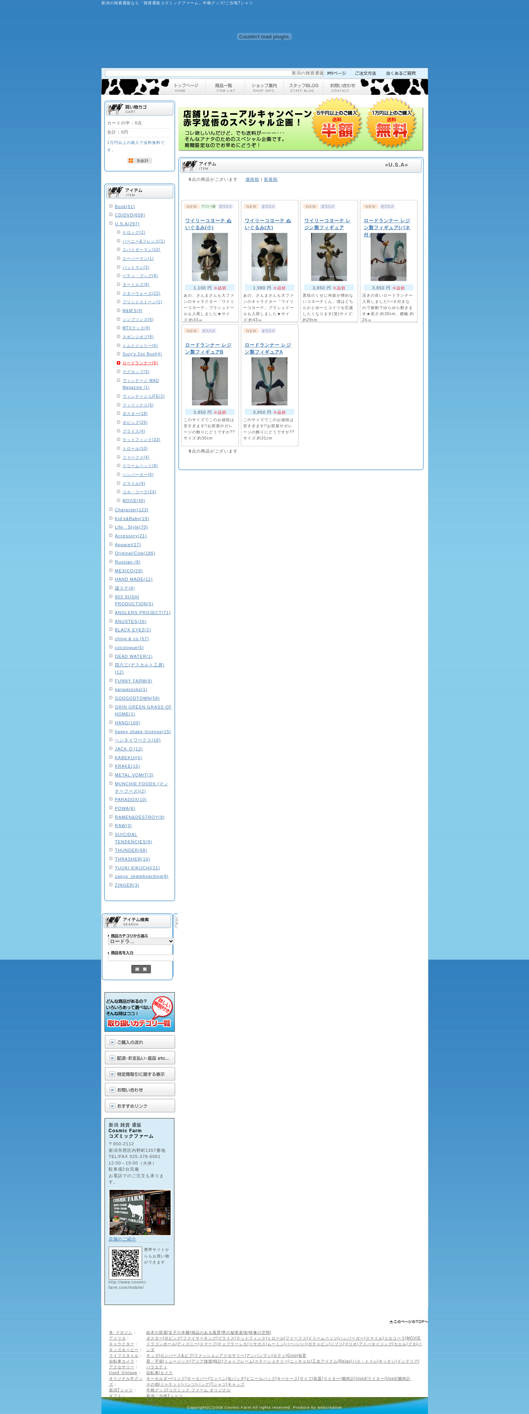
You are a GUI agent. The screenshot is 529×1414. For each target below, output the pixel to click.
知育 (302, 1355)
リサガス (257, 1344)
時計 (218, 1361)
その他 (152, 1384)
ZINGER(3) (127, 885)
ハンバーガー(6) (138, 474)
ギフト (115, 1396)
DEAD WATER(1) (134, 656)
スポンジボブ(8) (138, 337)
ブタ (412, 1344)
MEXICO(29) (129, 570)
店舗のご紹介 (122, 1239)
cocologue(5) (129, 647)
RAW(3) (123, 825)
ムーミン (275, 1344)
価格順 (252, 179)
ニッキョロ (300, 1361)
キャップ (236, 1384)
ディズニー (187, 1344)
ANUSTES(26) (131, 621)
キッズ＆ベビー (124, 1350)
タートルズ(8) (136, 284)
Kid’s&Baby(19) (132, 518)
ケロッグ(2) (134, 232)
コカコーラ (394, 1338)
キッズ (152, 1355)
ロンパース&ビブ (176, 1355)
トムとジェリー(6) (140, 346)
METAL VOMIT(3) (134, 775)
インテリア (407, 1361)
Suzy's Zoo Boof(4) (142, 354)
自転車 (152, 1373)
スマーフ (208, 1344)
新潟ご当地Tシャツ (164, 1396)
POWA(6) (125, 808)
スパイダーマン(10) (142, 250)
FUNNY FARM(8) (134, 681)
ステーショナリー (272, 1361)
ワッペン (217, 1378)
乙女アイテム (325, 1361)
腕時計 (348, 1378)
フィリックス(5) (138, 405)
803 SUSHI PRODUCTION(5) (134, 600)
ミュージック (177, 1361)
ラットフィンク (251, 1338)
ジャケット (170, 1384)
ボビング (172, 1338)
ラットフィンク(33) (142, 440)
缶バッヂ (236, 1378)
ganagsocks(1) (131, 689)
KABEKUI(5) (128, 757)
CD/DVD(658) (130, 215)
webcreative (330, 1407)
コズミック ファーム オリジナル (200, 1390)
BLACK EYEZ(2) (133, 630)
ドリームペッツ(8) (140, 466)
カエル (400, 1344)
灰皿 (317, 1378)
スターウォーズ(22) (142, 293)
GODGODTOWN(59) (137, 698)
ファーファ (296, 1338)
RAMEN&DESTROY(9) (140, 817)
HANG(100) (127, 722)
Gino (292, 1355)
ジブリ (336, 1344)
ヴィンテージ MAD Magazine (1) (141, 384)
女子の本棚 (179, 1332)
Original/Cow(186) (135, 553)
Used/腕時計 (398, 1378)
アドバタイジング (376, 1344)
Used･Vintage (123, 1373)
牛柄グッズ (156, 1390)
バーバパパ (296, 1344)
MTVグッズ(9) (136, 328)
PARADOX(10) (131, 799)
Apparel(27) (128, 544)
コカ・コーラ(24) (139, 492)
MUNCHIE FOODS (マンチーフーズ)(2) (141, 787)
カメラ (166, 1373)
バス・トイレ (365, 1361)
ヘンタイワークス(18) (138, 740)
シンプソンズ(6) (138, 319)
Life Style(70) (131, 527)
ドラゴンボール (161, 1344)
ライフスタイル (124, 1355)
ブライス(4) (134, 431)
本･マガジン (121, 1332)
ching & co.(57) (132, 638)
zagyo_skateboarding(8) (142, 876)
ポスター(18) (135, 413)
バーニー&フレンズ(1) (144, 241)
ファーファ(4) (136, 457)
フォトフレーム (238, 1361)
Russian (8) (128, 562)
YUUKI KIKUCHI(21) (137, 868)
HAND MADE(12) (134, 579)
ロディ (279, 1355)
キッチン (387, 1361)
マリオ (351, 1344)
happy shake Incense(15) (143, 731)
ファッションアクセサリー (219, 1355)
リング (179, 1378)
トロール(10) (135, 448)
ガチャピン (318, 1344)
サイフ (306, 1378)
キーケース (287, 1378)
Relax (345, 1361)
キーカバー (197, 1378)
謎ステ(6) (125, 588)
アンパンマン (259, 1355)
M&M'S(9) (133, 311)
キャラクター (121, 1344)
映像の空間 (259, 1332)
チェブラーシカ (232, 1344)
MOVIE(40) (134, 501)
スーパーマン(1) (138, 258)
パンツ (189, 1384)
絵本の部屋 (156, 1332)
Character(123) (132, 509)
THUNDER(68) (131, 850)
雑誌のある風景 (206, 1332)
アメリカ (117, 1338)
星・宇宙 (154, 1361)
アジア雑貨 (201, 1361)
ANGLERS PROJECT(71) (143, 612)
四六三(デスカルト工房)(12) (139, 668)
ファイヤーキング (200, 1338)
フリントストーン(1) (142, 302)
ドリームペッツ (323, 1338)
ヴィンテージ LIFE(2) (144, 396)
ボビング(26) (135, 422)
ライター (331, 1378)
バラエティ (156, 1367)
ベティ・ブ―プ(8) (140, 276)
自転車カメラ (121, 1361)
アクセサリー (121, 1367)
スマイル (374, 1338)
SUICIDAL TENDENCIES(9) (133, 838)
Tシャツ (218, 1384)
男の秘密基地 (234, 1332)
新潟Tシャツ (121, 1390)
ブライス (226, 1338)
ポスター (154, 1338)
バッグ (203, 1384)
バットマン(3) (136, 267)
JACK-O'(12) (129, 749)
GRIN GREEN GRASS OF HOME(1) (143, 711)
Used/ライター (370, 1378)
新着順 (271, 179)
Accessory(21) (131, 536)
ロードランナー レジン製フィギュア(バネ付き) (387, 228)
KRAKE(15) (127, 766)
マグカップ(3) (136, 372)
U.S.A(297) (127, 223)
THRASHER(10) (132, 859)
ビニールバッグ (261, 1378)
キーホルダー (159, 1378)
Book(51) (125, 206)
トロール (275, 1338)
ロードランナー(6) (140, 363)
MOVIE (413, 1338)
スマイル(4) (134, 483)
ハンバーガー (351, 1338)
